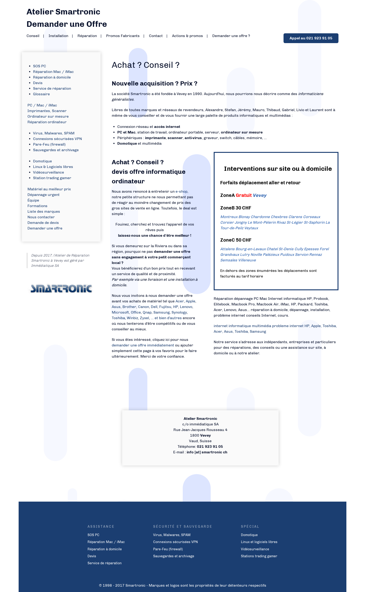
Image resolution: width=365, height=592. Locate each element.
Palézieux (271, 254)
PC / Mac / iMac (42, 105)
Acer (180, 301)
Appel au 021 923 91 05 (311, 38)
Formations (37, 206)
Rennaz (315, 254)
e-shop (181, 191)
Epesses (311, 249)
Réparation (87, 36)
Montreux (228, 217)
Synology (179, 312)
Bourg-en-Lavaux (251, 249)
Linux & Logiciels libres (53, 166)
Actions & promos (187, 36)
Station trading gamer (52, 178)
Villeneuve (247, 260)
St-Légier (295, 222)
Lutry (245, 254)
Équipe (33, 200)
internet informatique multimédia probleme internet (259, 326)
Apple (190, 301)
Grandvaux (229, 254)
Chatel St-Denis (280, 249)
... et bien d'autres (167, 318)
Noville (256, 254)
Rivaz (281, 222)
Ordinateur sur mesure (48, 116)
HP (175, 307)
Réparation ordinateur (47, 122)
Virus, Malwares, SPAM (53, 133)
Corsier (227, 222)
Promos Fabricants (123, 36)
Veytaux (251, 228)
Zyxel (144, 318)
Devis (38, 83)
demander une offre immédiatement (143, 345)
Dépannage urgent (43, 194)
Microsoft (120, 312)
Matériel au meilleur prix (49, 189)
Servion (301, 254)
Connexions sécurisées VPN (57, 139)
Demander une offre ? (231, 36)
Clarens (295, 217)
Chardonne (260, 217)
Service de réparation (52, 88)
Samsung (161, 312)
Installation (58, 36)
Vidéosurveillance (48, 172)
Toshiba (118, 318)
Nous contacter (41, 217)
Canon (143, 307)
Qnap (147, 312)
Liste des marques (43, 211)
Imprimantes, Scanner (47, 111)
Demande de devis (43, 222)
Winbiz (132, 318)
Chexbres (279, 217)
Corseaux (311, 217)
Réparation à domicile (52, 77)
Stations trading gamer (259, 556)
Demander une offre (44, 228)
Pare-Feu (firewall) (49, 144)
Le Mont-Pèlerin (262, 222)
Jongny (241, 222)
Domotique (42, 161)
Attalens (227, 249)
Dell (154, 307)
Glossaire (41, 94)
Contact (156, 36)
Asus (116, 307)
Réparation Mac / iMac (53, 71)
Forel (324, 249)
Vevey (259, 195)
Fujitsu (165, 307)
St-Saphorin (314, 222)
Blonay (244, 217)
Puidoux (287, 254)
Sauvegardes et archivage (56, 150)
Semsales (228, 260)
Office (136, 312)
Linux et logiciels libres (259, 542)
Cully (298, 249)
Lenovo (186, 307)
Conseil (33, 36)
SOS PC (39, 66)
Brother (129, 307)
